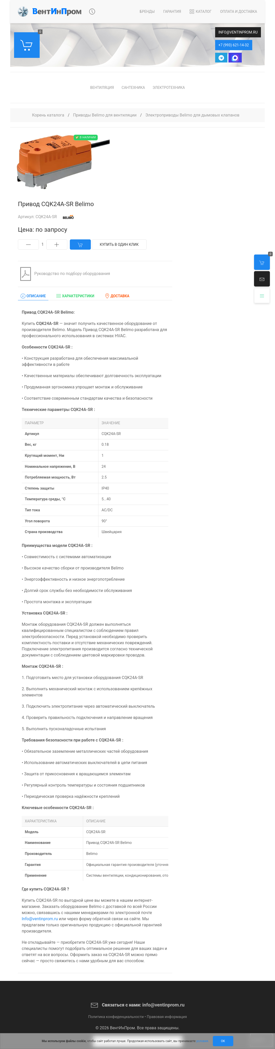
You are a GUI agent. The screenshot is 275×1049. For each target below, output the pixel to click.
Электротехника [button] (169, 88)
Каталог (200, 11)
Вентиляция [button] (102, 88)
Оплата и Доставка (238, 11)
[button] (262, 279)
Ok (223, 1041)
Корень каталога (48, 115)
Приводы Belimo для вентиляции (105, 115)
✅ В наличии (85, 137)
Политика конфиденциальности (116, 1017)
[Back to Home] (49, 11)
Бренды (147, 11)
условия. (202, 1041)
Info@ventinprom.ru (40, 918)
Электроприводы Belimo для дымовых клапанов (192, 115)
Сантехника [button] (133, 88)
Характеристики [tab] (75, 296)
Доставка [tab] (117, 296)
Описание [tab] (33, 296)
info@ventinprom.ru (238, 32)
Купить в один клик (119, 244)
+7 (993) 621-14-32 (233, 45)
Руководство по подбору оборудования (64, 274)
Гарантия (172, 11)
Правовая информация (167, 1017)
